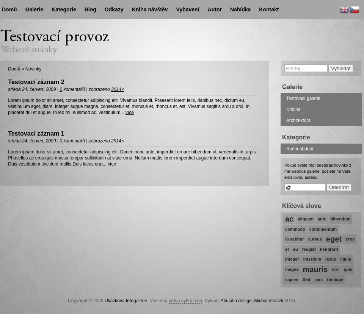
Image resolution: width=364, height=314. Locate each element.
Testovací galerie (303, 98)
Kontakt (269, 9)
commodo (295, 229)
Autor (215, 9)
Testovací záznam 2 (36, 82)
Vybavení (187, 9)
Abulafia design (236, 300)
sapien (291, 279)
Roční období (299, 149)
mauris (315, 269)
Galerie (34, 9)
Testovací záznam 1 (36, 133)
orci (335, 269)
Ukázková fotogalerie (126, 300)
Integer (292, 259)
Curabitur (294, 239)
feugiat (309, 249)
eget (334, 239)
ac (289, 219)
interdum (312, 259)
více (130, 112)
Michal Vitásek (268, 300)
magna (292, 269)
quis (348, 269)
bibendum (341, 219)
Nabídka (240, 9)
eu (295, 249)
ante (322, 219)
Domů (14, 69)
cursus (315, 239)
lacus (330, 259)
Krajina (293, 109)
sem (318, 279)
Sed (306, 279)
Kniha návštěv (150, 9)
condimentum (323, 229)
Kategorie (64, 9)
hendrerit (329, 249)
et (287, 249)
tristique (335, 279)
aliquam (306, 219)
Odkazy (114, 9)
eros (350, 239)
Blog (90, 9)
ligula (345, 259)
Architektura (298, 120)
